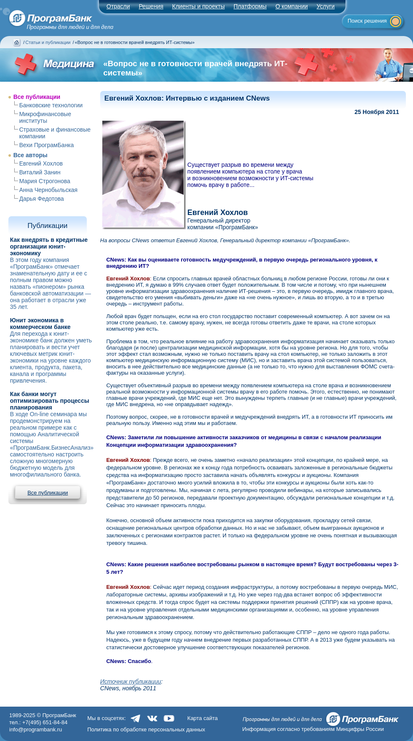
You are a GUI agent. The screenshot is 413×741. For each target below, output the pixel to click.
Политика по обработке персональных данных (146, 729)
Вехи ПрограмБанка (46, 145)
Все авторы (30, 155)
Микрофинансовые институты (45, 117)
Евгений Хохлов (41, 163)
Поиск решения (367, 21)
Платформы (250, 6)
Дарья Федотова (41, 198)
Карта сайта (202, 718)
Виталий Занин (39, 172)
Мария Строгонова (44, 181)
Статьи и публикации (48, 42)
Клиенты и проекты (198, 6)
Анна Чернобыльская (48, 190)
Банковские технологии (51, 105)
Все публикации (36, 96)
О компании (291, 6)
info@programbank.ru (35, 729)
